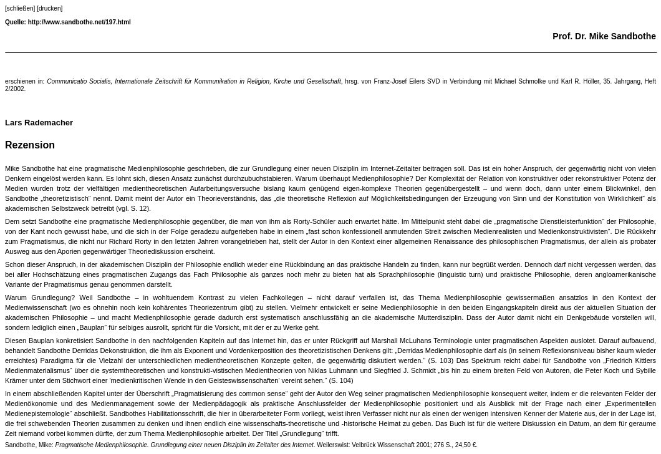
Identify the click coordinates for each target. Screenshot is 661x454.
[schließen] (20, 8)
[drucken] (49, 8)
